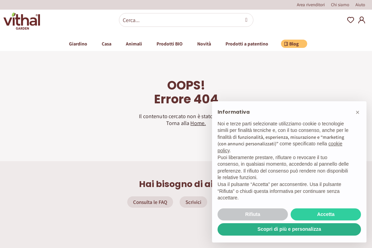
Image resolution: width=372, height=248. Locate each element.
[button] (357, 112)
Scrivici (193, 202)
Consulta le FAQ (150, 202)
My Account (362, 20)
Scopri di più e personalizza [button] (289, 229)
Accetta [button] (326, 214)
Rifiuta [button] (252, 214)
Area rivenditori (311, 5)
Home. (198, 123)
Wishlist (350, 20)
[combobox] (186, 20)
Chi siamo (340, 5)
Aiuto (360, 5)
